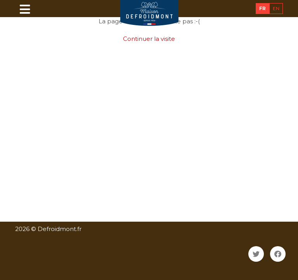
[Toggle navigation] (25, 9)
